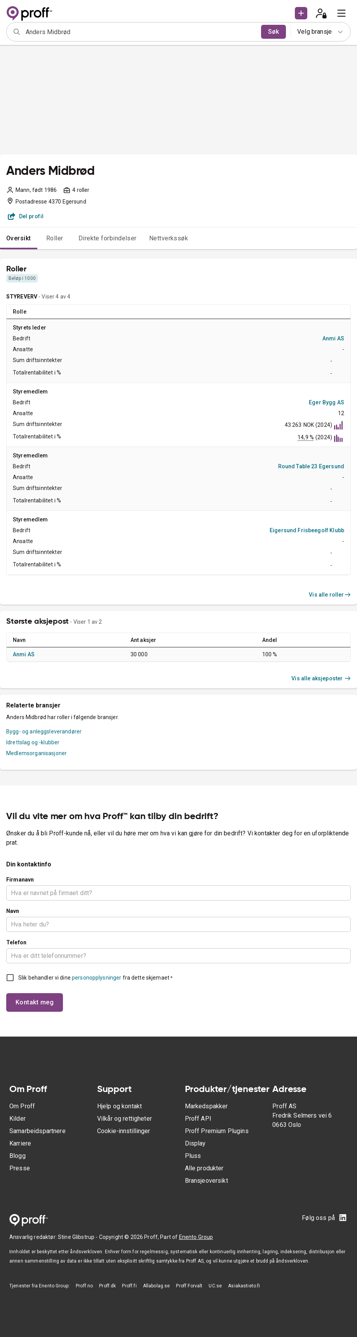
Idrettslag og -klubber (32, 742)
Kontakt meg (35, 1002)
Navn (12, 911)
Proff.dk (107, 1286)
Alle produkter (204, 1168)
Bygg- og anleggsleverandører (44, 731)
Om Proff (22, 1106)
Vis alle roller (330, 595)
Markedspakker (206, 1106)
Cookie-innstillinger (123, 1131)
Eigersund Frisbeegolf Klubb (307, 530)
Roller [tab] (54, 238)
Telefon (16, 942)
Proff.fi (129, 1286)
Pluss (193, 1155)
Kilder (17, 1118)
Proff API (198, 1118)
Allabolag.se (156, 1286)
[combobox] (141, 32)
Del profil (26, 216)
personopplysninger (96, 978)
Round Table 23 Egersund (311, 466)
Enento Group (196, 1237)
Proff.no (84, 1286)
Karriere (20, 1143)
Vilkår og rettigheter (124, 1118)
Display (195, 1143)
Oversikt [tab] (18, 238)
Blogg (17, 1155)
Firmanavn (20, 879)
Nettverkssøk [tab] (168, 238)
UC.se (215, 1286)
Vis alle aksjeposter (321, 678)
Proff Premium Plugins (217, 1131)
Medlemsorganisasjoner (36, 753)
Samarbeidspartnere (37, 1131)
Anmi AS (333, 338)
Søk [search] (273, 31)
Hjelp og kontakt (119, 1106)
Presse (19, 1168)
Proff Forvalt (189, 1286)
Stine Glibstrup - (78, 1237)
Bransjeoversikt (206, 1180)
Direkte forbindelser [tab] (107, 238)
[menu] (341, 13)
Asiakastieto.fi (244, 1286)
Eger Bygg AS (326, 402)
